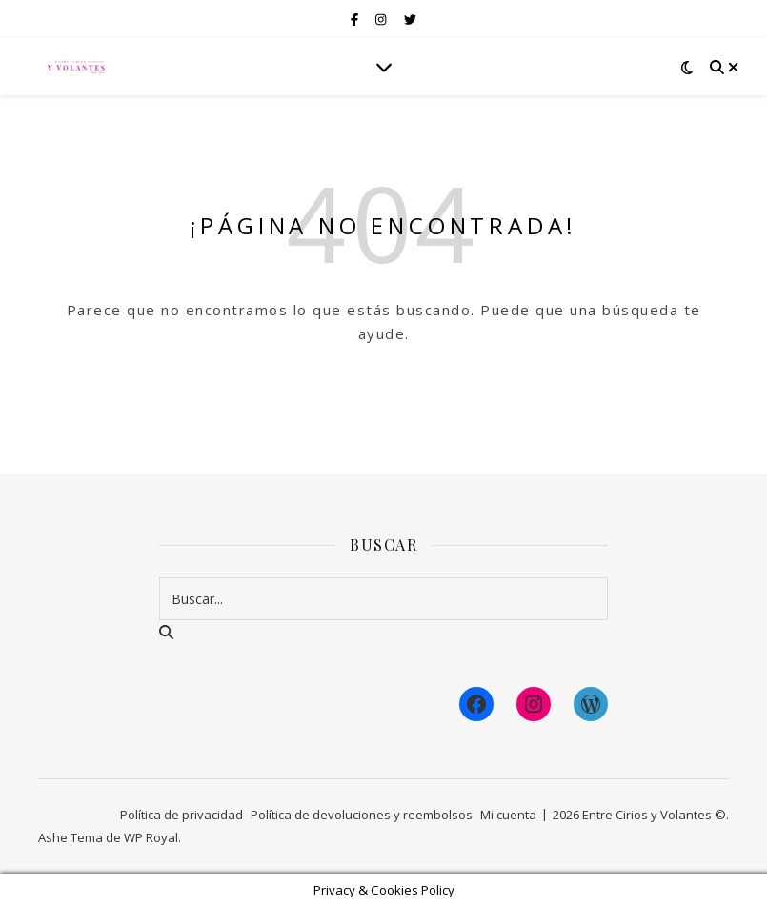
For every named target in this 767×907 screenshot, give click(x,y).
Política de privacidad (181, 814)
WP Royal (151, 837)
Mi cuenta (508, 814)
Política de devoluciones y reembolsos (362, 814)
